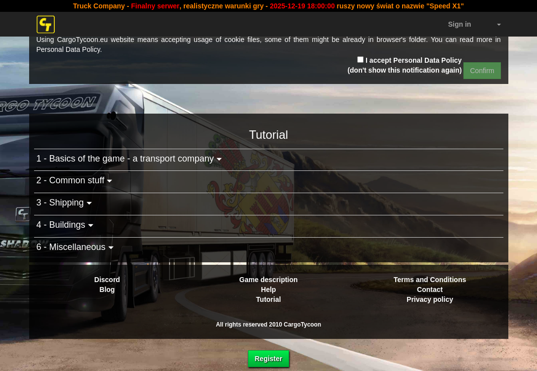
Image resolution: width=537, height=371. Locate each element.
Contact (430, 289)
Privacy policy (430, 299)
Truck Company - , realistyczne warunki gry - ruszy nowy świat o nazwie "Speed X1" (268, 6)
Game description (268, 280)
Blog (107, 289)
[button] (493, 24)
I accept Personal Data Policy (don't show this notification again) (404, 65)
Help (268, 289)
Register (268, 359)
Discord (107, 280)
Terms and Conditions (430, 280)
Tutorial (268, 299)
